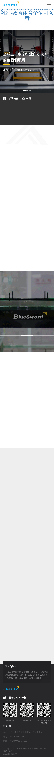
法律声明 (14, 754)
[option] (27, 61)
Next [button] (52, 61)
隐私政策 (6, 754)
